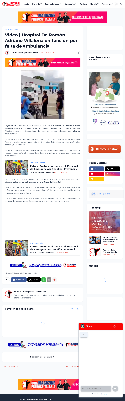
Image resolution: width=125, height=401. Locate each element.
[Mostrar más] (54, 279)
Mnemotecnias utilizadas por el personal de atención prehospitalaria (110, 239)
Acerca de (107, 4)
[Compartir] (78, 53)
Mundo (93, 4)
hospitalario (18, 273)
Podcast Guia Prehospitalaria (110, 251)
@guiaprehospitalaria (101, 194)
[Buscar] (120, 4)
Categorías (69, 4)
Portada (36, 4)
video (35, 273)
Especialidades (52, 4)
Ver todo (75, 309)
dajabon (14, 29)
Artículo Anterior (11, 366)
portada (28, 273)
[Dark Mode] (116, 4)
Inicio (26, 4)
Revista (83, 4)
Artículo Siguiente (73, 366)
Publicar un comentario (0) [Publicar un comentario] (42, 357)
